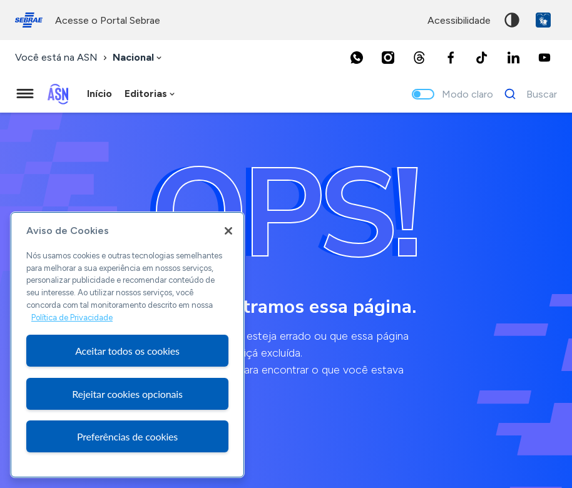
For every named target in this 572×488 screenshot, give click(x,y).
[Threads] (419, 57)
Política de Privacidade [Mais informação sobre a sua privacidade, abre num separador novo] (72, 317)
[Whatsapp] (356, 57)
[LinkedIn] (513, 57)
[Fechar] (228, 231)
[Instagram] (388, 57)
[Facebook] (450, 57)
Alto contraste (512, 20)
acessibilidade (459, 20)
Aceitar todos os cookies (127, 351)
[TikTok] (481, 57)
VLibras (543, 20)
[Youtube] (544, 57)
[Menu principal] (25, 94)
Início (99, 93)
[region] (127, 344)
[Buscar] (527, 93)
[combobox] (138, 58)
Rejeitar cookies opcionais (127, 394)
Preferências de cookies (127, 436)
